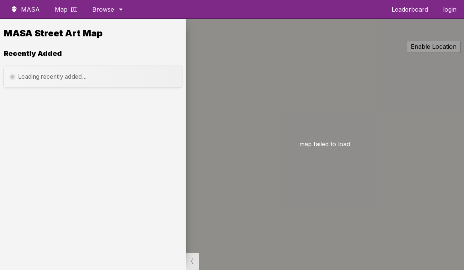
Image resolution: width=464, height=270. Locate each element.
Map (66, 9)
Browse (108, 9)
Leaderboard (410, 9)
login (449, 9)
